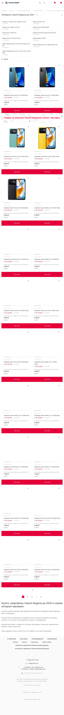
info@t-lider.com (33, 663)
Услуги (24, 642)
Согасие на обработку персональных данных (32, 648)
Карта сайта (46, 642)
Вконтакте (32, 655)
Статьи (15, 642)
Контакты (34, 642)
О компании (11, 639)
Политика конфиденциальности (33, 673)
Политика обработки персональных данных (32, 645)
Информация (52, 639)
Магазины (23, 639)
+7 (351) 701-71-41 (32, 660)
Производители (37, 639)
